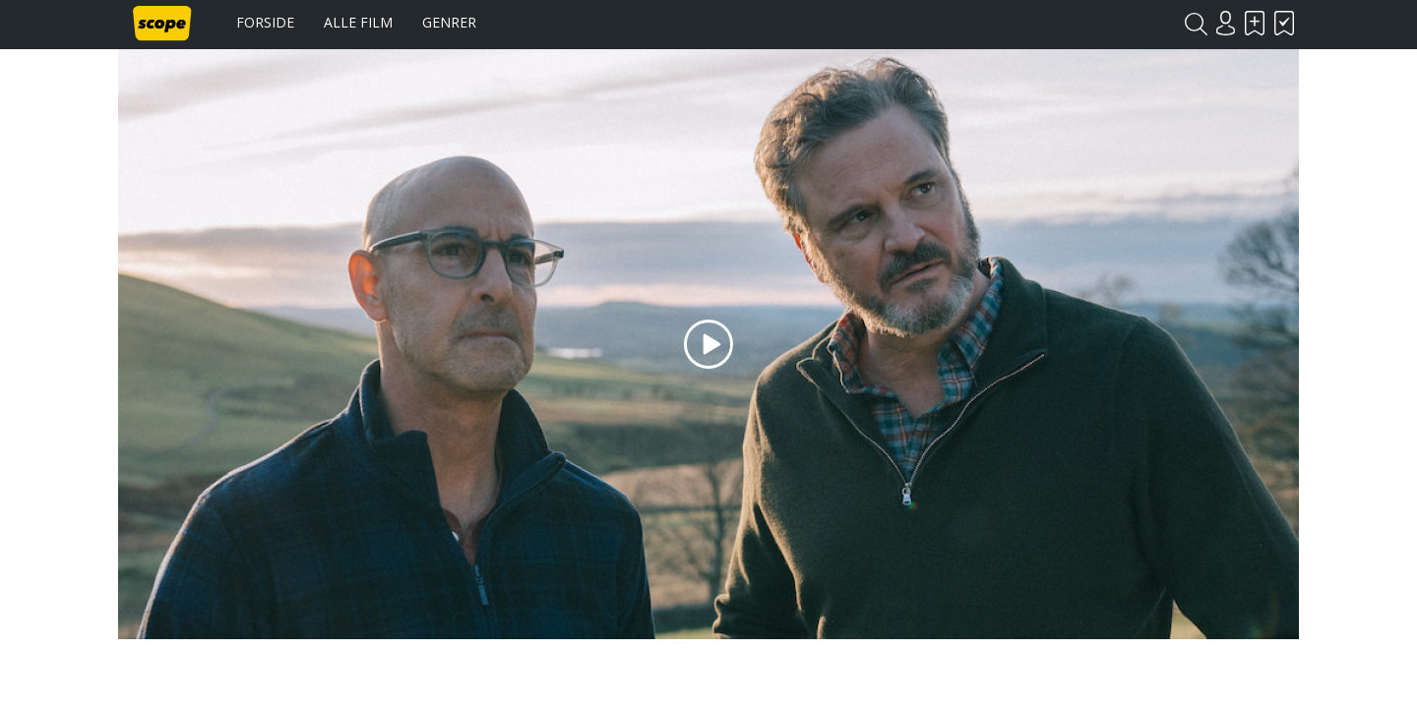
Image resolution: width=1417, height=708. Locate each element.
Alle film (358, 22)
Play (708, 344)
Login (1225, 23)
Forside (265, 22)
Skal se (1254, 23)
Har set (1284, 23)
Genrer (449, 22)
